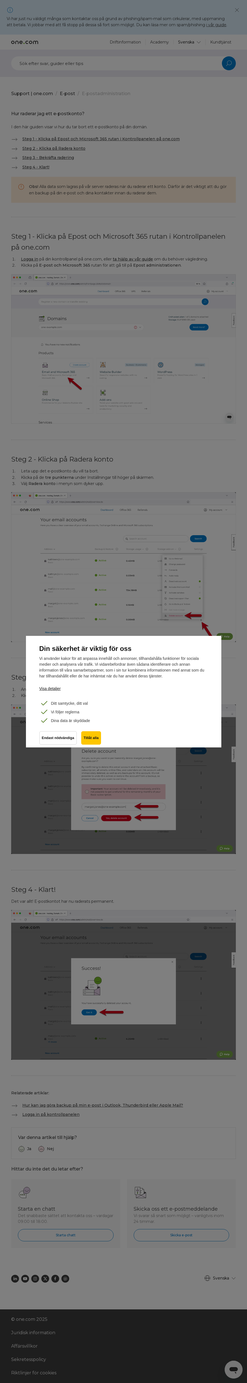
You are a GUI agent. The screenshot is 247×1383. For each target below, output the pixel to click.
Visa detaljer (50, 688)
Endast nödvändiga (58, 738)
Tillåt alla (91, 738)
